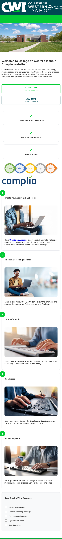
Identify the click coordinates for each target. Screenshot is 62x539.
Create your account (15, 507)
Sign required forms (14, 520)
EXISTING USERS (31, 88)
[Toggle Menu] (4, 19)
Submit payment (13, 525)
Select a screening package (18, 512)
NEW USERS (31, 100)
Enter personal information (17, 516)
